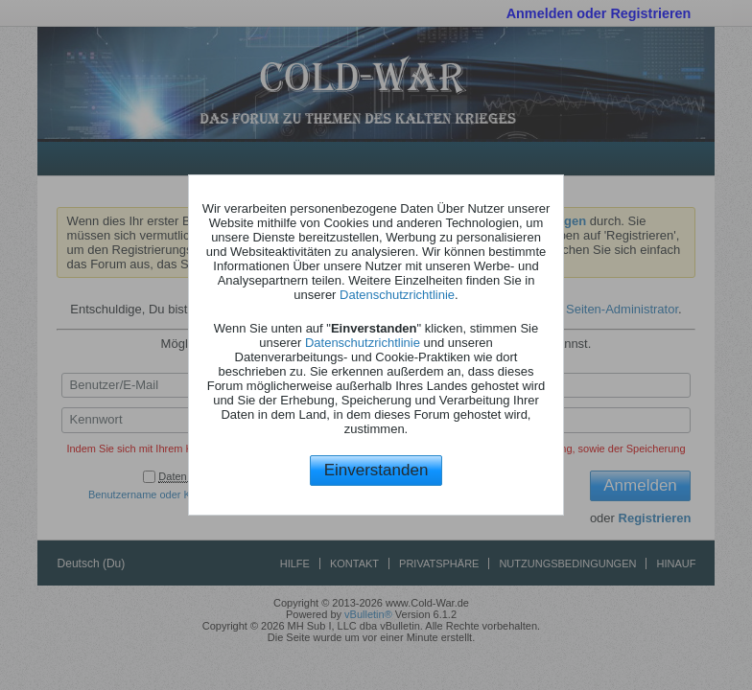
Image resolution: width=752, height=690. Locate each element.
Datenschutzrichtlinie (397, 295)
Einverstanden (376, 470)
